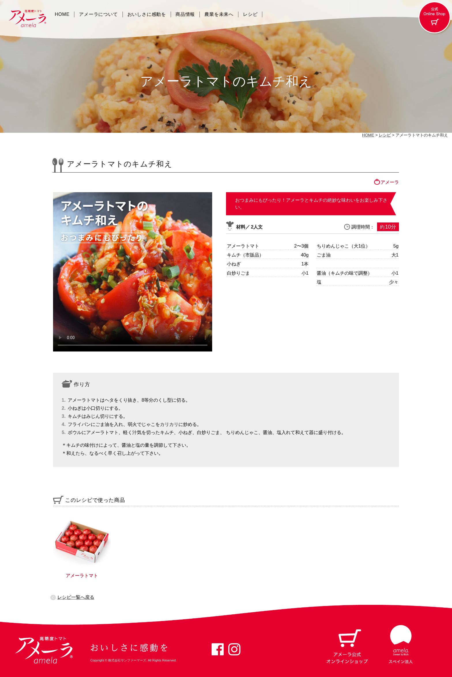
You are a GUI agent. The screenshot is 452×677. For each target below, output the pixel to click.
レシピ (250, 14)
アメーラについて (98, 14)
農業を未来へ (218, 14)
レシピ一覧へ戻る (75, 597)
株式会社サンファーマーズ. (127, 660)
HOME (62, 14)
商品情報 (185, 14)
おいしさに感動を (146, 14)
